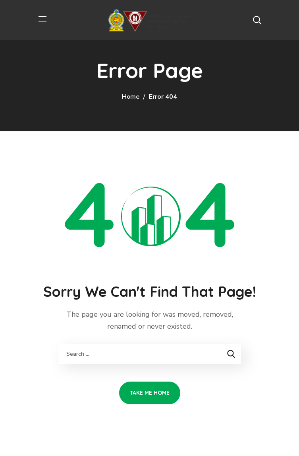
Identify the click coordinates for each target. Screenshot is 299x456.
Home (130, 96)
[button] (257, 20)
